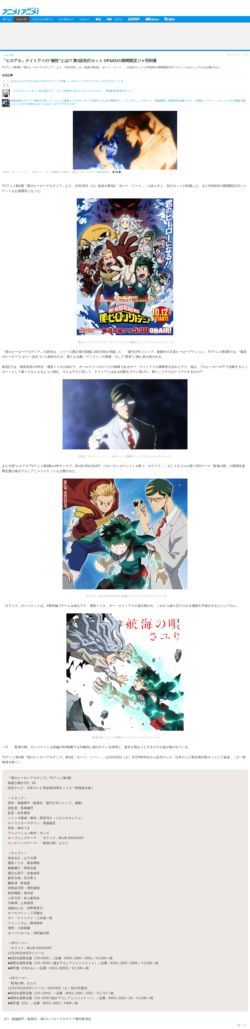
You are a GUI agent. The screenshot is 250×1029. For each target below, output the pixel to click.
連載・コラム (114, 19)
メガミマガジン (152, 19)
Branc (170, 19)
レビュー (85, 19)
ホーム (7, 19)
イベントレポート (42, 19)
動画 (98, 19)
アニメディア (133, 19)
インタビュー (66, 19)
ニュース (21, 19)
